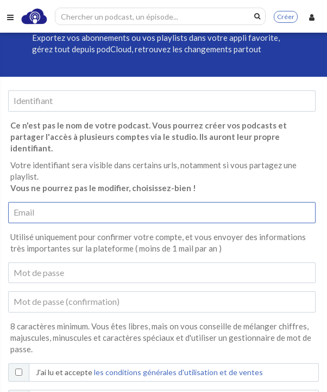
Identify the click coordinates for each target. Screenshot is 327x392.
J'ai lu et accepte (149, 372)
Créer (285, 17)
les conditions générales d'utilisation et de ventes (178, 372)
